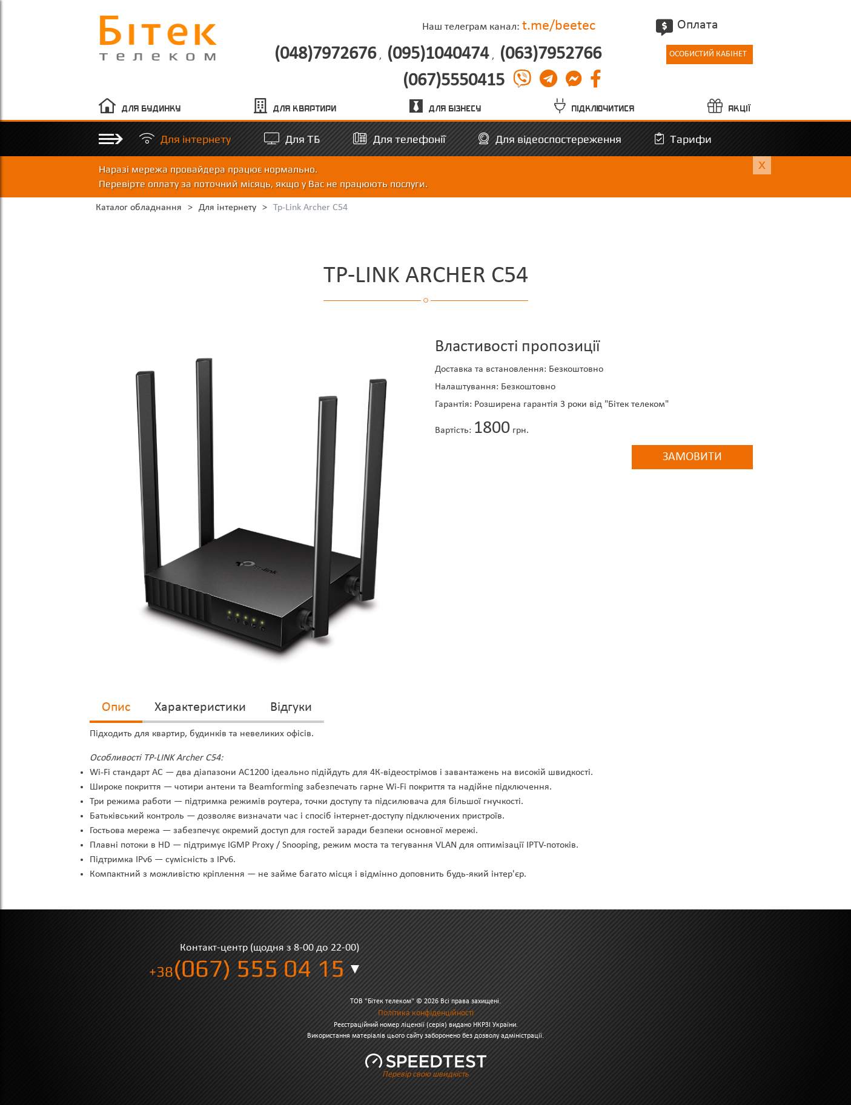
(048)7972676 (325, 54)
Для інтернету (196, 139)
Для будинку (151, 108)
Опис (116, 707)
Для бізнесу (455, 108)
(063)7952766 (550, 54)
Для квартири (305, 108)
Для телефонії (409, 139)
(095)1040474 (438, 54)
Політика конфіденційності (426, 1013)
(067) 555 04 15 (247, 968)
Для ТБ (302, 139)
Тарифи (691, 139)
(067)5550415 (454, 81)
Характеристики (200, 707)
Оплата (688, 25)
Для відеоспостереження (558, 139)
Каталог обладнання (139, 208)
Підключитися (603, 108)
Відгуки (291, 707)
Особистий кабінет (708, 54)
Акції (740, 108)
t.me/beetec (558, 26)
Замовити (692, 457)
